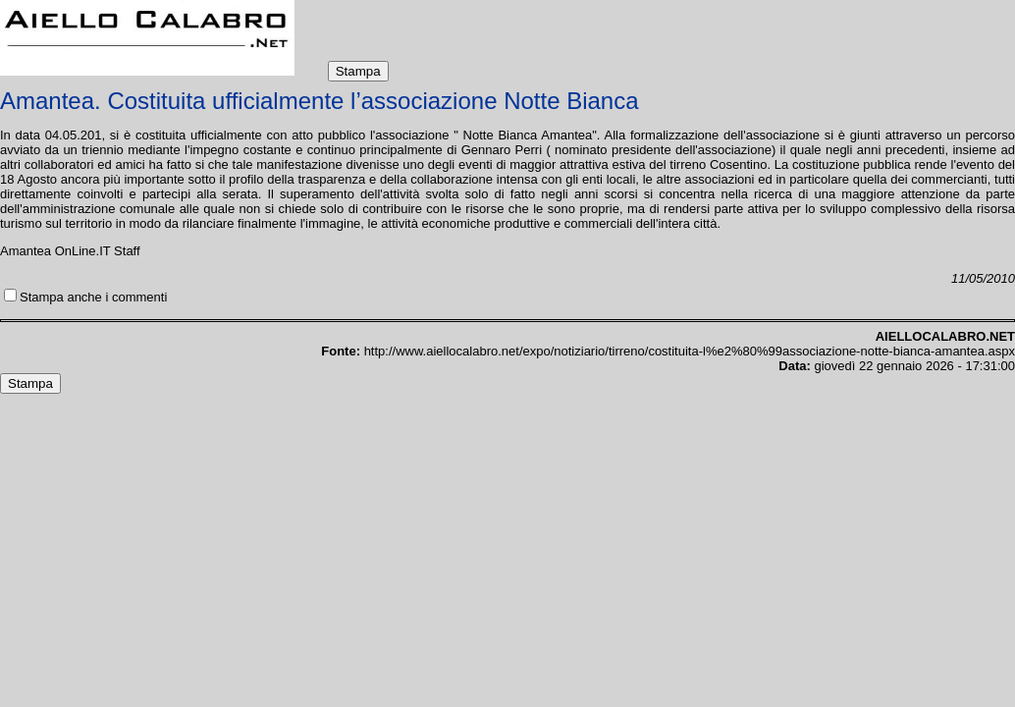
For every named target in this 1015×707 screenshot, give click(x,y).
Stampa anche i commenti (93, 297)
